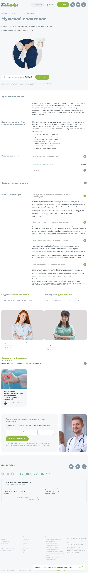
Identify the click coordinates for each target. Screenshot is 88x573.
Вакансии (26, 546)
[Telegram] (7, 474)
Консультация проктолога (40, 160)
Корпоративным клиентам (53, 539)
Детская (50, 5)
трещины (44, 105)
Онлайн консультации (7, 548)
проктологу (67, 122)
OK (80, 567)
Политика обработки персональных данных (51, 544)
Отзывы (25, 543)
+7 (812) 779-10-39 (35, 474)
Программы (4, 543)
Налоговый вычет (50, 541)
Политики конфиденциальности (28, 443)
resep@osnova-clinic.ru (58, 570)
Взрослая (37, 5)
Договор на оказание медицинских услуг (51, 558)
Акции (3, 552)
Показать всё (8, 347)
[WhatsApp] (2, 474)
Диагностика (5, 541)
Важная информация (11, 195)
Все (85, 183)
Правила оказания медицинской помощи (54, 554)
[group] (14, 388)
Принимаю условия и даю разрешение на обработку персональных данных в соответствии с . (28, 445)
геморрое (38, 273)
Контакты (26, 539)
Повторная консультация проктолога (43, 164)
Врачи (3, 539)
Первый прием (5, 546)
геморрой (36, 105)
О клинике (26, 536)
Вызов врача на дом (7, 550)
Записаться (42, 77)
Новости (25, 541)
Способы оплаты (28, 548)
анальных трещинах (41, 276)
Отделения (4, 536)
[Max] (12, 474)
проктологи (41, 103)
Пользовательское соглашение (54, 551)
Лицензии (48, 536)
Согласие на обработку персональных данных (52, 548)
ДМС (24, 550)
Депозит (25, 552)
